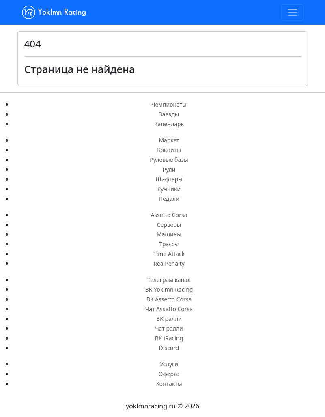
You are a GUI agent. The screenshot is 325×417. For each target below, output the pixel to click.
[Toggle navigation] (292, 12)
